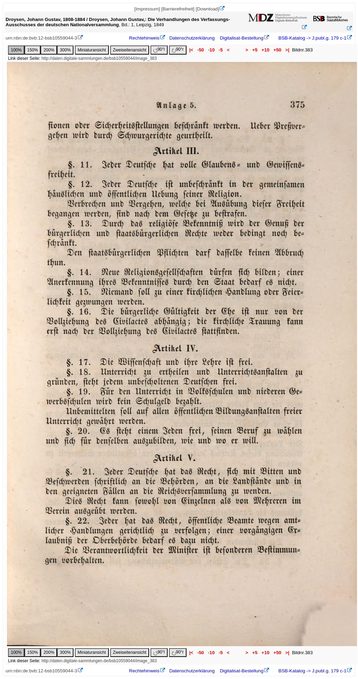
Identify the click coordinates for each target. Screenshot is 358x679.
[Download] (207, 9)
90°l (159, 50)
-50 (200, 49)
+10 (265, 49)
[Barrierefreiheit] (178, 9)
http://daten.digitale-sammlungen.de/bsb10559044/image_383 (99, 58)
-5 (220, 49)
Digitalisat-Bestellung (241, 38)
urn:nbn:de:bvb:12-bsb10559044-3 (41, 38)
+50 (277, 49)
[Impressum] (147, 9)
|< (191, 49)
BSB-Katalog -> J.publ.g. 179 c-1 (311, 38)
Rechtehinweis (144, 38)
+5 (255, 49)
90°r (178, 50)
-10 (211, 49)
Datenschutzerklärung (192, 38)
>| (287, 49)
